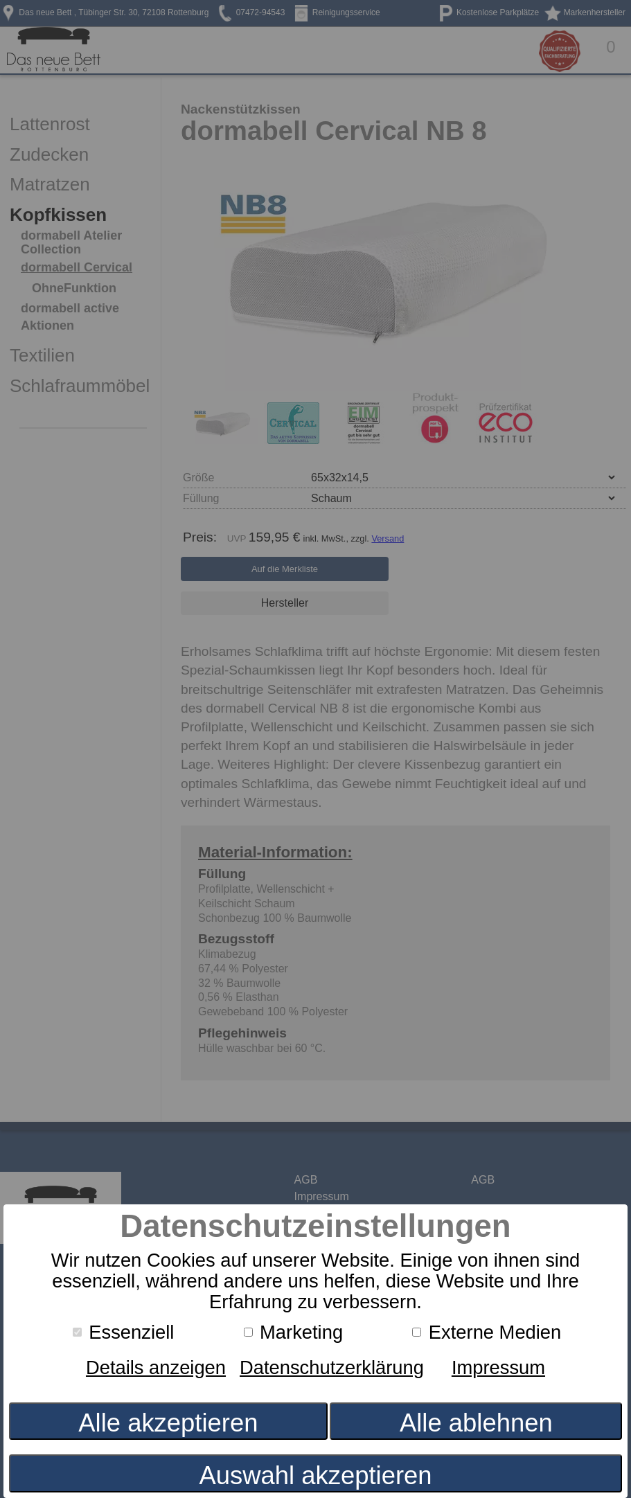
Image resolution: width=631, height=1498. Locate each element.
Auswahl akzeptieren (315, 1475)
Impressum (498, 1367)
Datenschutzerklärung (332, 1367)
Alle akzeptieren (168, 1423)
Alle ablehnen (476, 1423)
